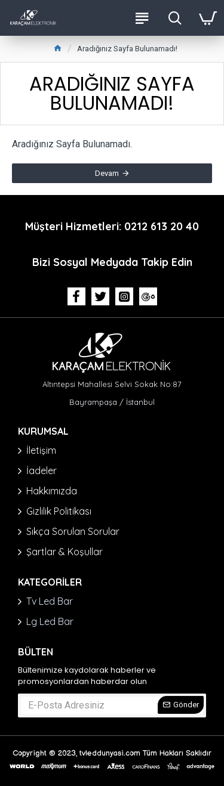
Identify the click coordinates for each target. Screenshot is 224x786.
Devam (107, 173)
